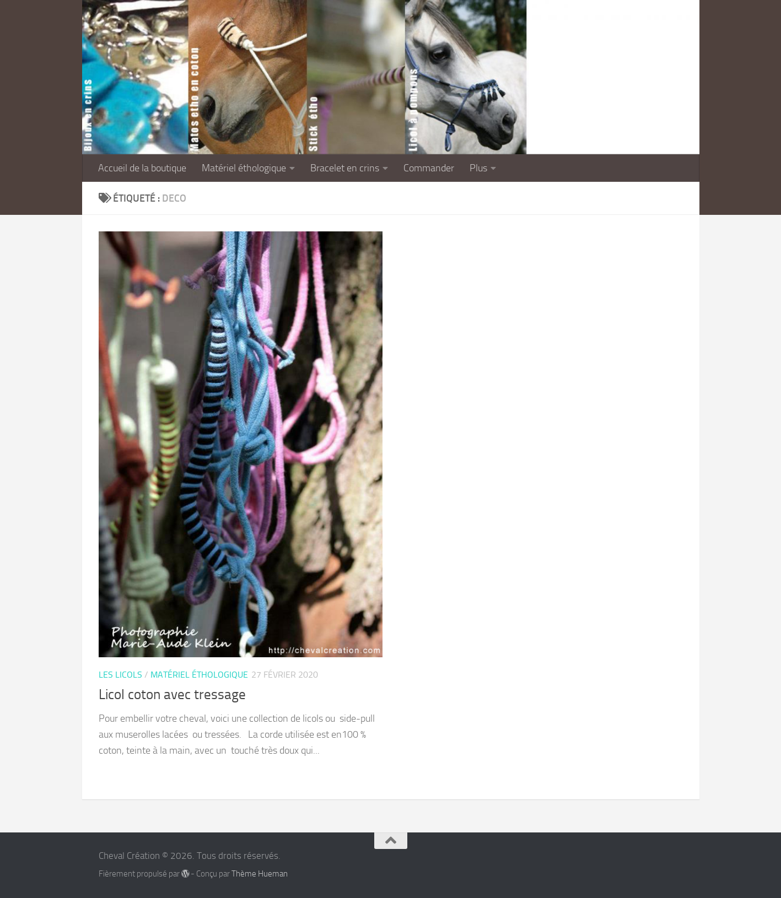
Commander (428, 168)
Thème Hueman (259, 874)
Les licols (120, 674)
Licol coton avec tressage (172, 694)
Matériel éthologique (244, 168)
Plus (478, 168)
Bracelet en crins (344, 168)
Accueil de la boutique (142, 168)
